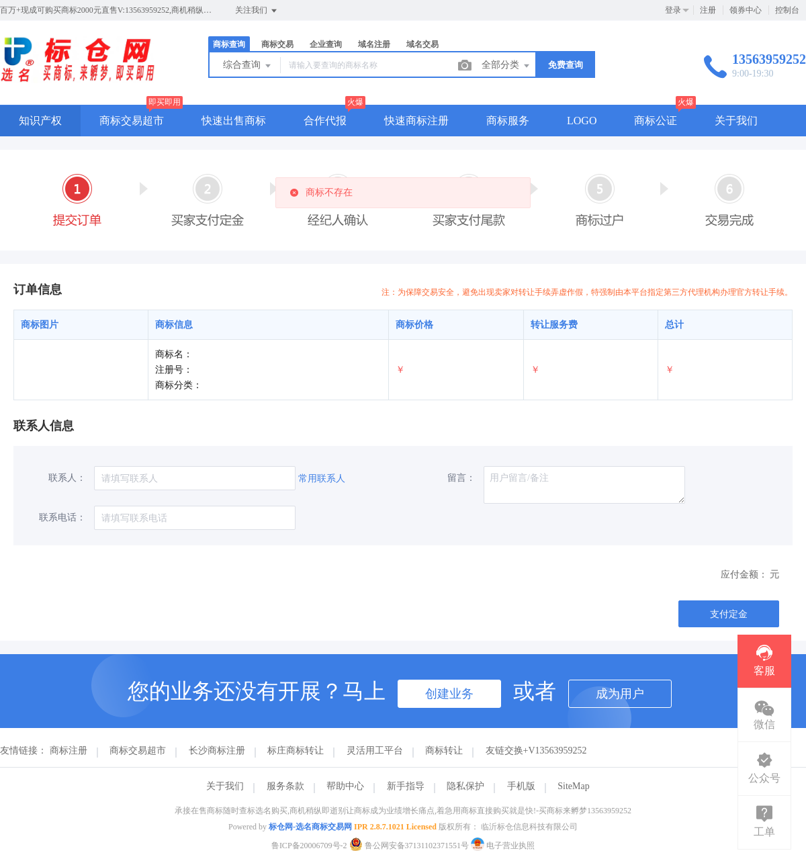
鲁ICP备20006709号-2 (309, 845)
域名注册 (374, 44)
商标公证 (655, 120)
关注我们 (257, 11)
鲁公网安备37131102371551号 (410, 845)
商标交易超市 (131, 120)
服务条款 (285, 786)
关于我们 (736, 120)
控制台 (787, 10)
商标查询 (229, 44)
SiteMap (573, 786)
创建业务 (449, 693)
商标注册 (68, 750)
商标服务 (507, 120)
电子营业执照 (503, 845)
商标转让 (444, 750)
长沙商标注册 (217, 750)
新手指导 (405, 786)
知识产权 (40, 120)
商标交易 (277, 44)
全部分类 (506, 66)
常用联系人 (321, 478)
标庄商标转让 (295, 750)
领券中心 (745, 10)
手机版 (521, 786)
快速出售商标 (234, 120)
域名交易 (422, 44)
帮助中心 (345, 786)
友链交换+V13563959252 (536, 750)
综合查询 (248, 66)
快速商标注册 (416, 120)
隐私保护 (465, 786)
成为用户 (620, 693)
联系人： (67, 478)
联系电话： (62, 517)
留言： (461, 478)
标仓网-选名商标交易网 (310, 826)
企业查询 (326, 44)
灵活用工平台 (375, 750)
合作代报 (325, 120)
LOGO (581, 120)
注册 (708, 10)
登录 (673, 10)
